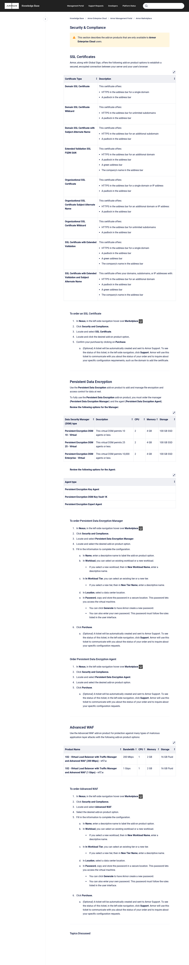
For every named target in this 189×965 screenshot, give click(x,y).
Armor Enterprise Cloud (97, 18)
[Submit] (146, 6)
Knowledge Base (30, 5)
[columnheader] (81, 79)
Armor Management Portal (121, 18)
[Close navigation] (45, 19)
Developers (113, 6)
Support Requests (96, 6)
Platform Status (129, 6)
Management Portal (75, 6)
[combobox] (163, 6)
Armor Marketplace (144, 18)
